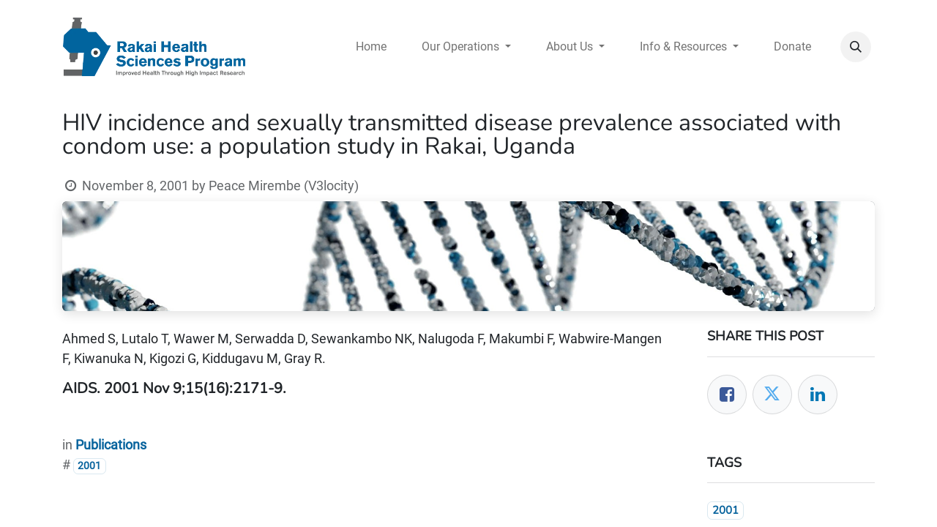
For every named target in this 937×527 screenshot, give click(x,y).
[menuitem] (371, 46)
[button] (855, 46)
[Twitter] (772, 394)
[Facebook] (727, 394)
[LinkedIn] (817, 394)
